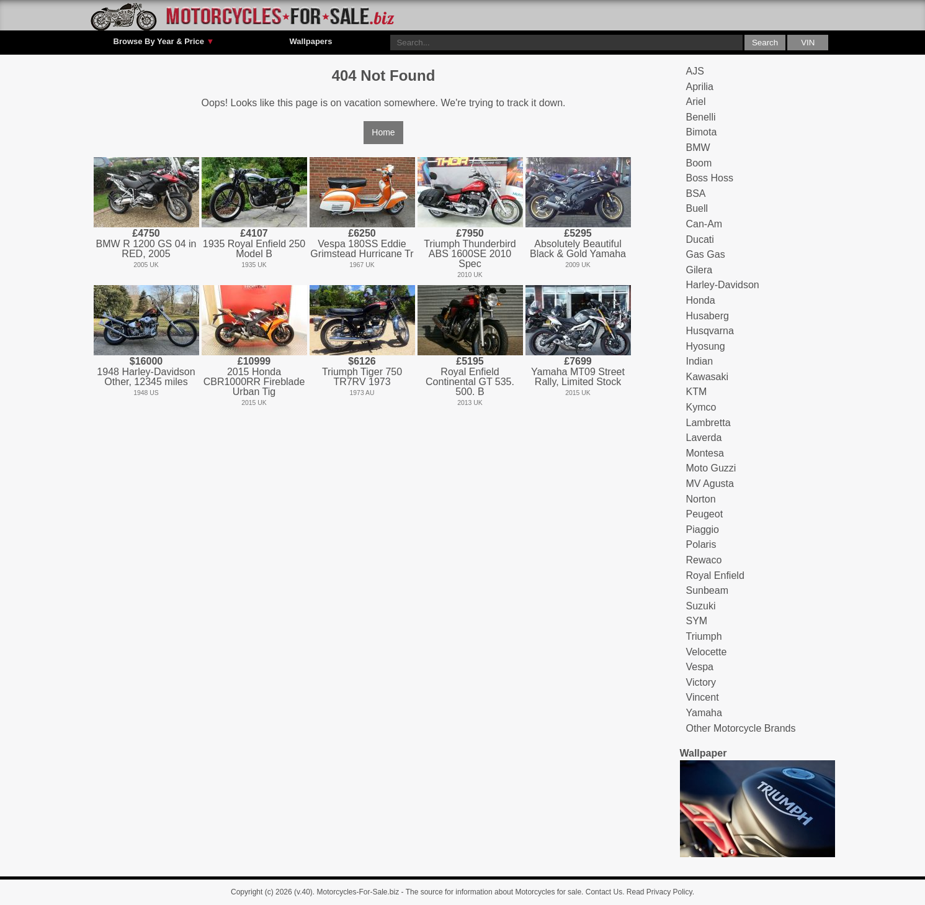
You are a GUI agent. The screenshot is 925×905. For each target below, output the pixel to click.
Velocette (706, 652)
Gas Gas (705, 254)
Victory (701, 682)
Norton (701, 499)
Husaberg (707, 316)
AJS (695, 71)
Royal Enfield (715, 575)
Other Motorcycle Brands (741, 728)
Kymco (701, 407)
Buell (697, 208)
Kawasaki (707, 376)
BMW (698, 147)
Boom (699, 163)
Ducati (700, 239)
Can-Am (704, 224)
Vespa (699, 667)
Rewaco (704, 560)
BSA (696, 193)
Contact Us (604, 892)
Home (383, 132)
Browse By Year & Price (164, 41)
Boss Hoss (709, 178)
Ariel (696, 101)
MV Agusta (710, 483)
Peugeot (704, 514)
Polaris (701, 544)
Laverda (704, 437)
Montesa (705, 453)
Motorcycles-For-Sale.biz (358, 892)
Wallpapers (310, 41)
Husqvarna (710, 330)
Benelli (701, 117)
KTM (696, 391)
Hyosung (705, 346)
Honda (700, 300)
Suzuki (701, 606)
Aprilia (699, 86)
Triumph (704, 636)
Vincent (702, 697)
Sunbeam (707, 590)
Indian (699, 361)
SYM (697, 621)
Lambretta (708, 422)
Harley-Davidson (722, 285)
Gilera (699, 270)
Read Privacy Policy (659, 892)
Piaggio (702, 529)
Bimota (701, 132)
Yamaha (704, 712)
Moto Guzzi (711, 468)
